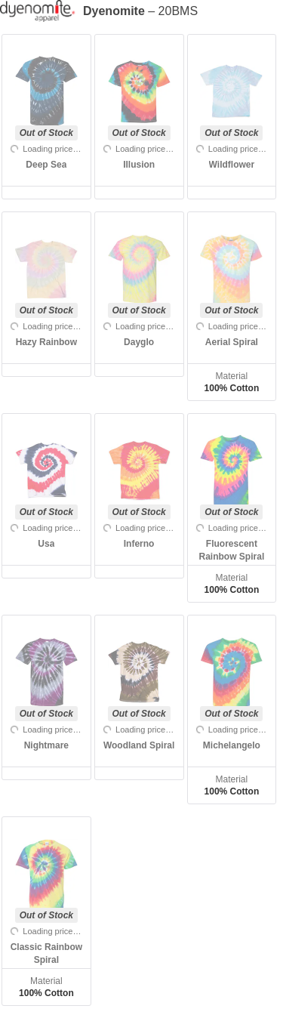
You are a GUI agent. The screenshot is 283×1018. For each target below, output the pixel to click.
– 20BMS (140, 11)
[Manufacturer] (41, 11)
